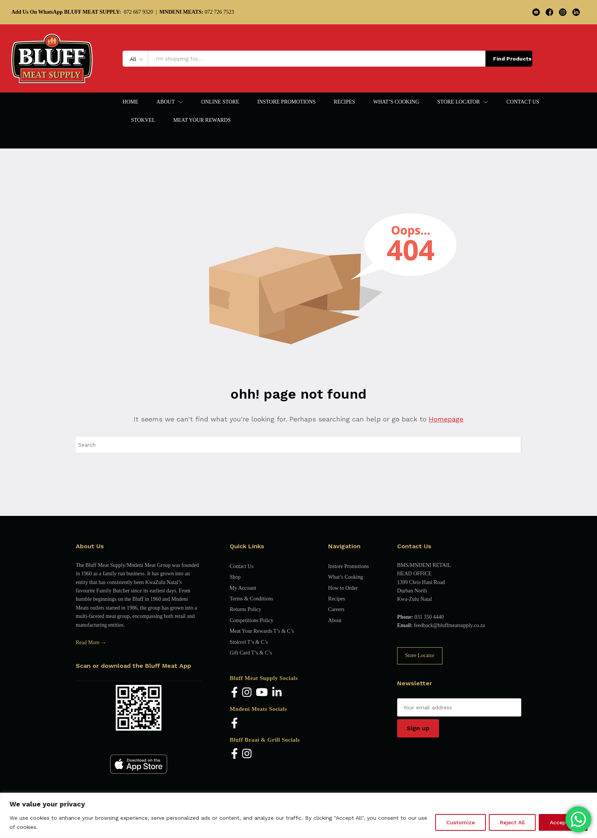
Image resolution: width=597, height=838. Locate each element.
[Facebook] (234, 692)
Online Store (220, 102)
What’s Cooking (396, 102)
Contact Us (522, 102)
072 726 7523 (197, 12)
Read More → (91, 642)
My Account (243, 588)
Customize (460, 822)
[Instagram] (247, 692)
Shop (235, 577)
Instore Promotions (286, 102)
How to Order (343, 588)
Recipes (344, 102)
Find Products (512, 59)
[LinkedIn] (277, 692)
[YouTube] (262, 692)
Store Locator (419, 655)
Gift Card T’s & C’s (251, 653)
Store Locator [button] (458, 102)
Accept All (563, 822)
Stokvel (143, 120)
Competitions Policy (251, 620)
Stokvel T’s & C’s (249, 642)
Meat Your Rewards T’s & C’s (262, 631)
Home (130, 102)
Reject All (512, 822)
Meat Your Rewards (202, 120)
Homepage (446, 419)
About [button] (165, 102)
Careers (336, 609)
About (335, 620)
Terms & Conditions (251, 599)
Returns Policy (245, 609)
